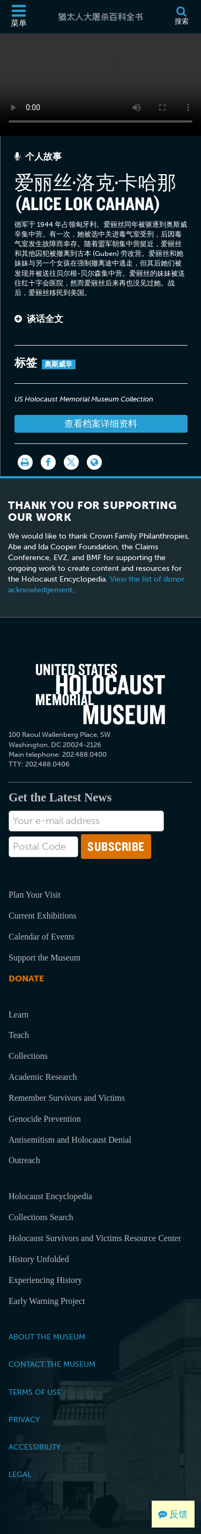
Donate (26, 978)
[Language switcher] (94, 462)
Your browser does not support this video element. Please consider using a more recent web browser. (100, 82)
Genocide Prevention (45, 1118)
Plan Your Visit (35, 894)
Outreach (24, 1160)
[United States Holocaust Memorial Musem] (100, 694)
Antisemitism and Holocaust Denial (70, 1139)
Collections (28, 1055)
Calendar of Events (42, 936)
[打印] (25, 462)
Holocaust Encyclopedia (50, 1196)
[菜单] (19, 16)
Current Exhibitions (43, 915)
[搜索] (181, 16)
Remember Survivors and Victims (67, 1097)
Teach (19, 1035)
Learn (18, 1014)
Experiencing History (45, 1280)
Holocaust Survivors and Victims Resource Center (95, 1238)
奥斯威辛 (58, 364)
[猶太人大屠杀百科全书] (100, 16)
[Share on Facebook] (48, 462)
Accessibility (35, 1447)
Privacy (24, 1419)
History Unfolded (39, 1259)
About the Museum (47, 1337)
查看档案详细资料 (100, 423)
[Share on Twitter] (71, 462)
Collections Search (41, 1217)
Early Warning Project (47, 1301)
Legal (20, 1474)
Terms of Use (35, 1392)
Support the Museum (44, 957)
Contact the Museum (52, 1364)
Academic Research (43, 1076)
